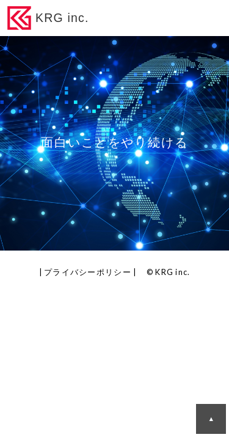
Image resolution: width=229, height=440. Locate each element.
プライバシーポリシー (87, 272)
